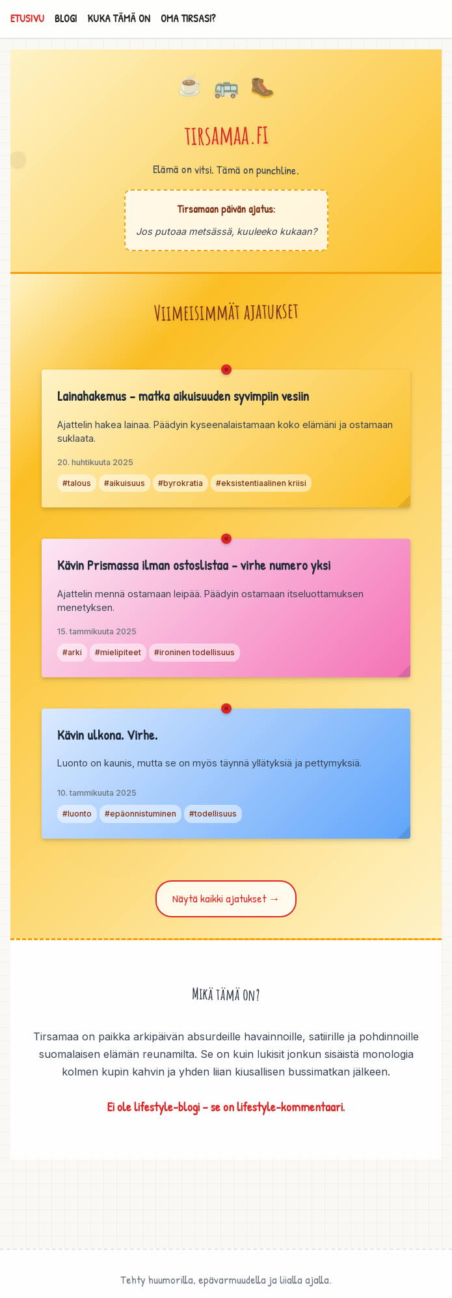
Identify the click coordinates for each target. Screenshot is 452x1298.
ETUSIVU (27, 18)
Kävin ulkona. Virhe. (107, 734)
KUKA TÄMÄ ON (118, 18)
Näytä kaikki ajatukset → (226, 898)
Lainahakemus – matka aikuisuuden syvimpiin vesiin (183, 395)
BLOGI (66, 18)
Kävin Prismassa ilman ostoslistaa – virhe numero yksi (193, 565)
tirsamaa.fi (226, 134)
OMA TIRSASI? (188, 18)
